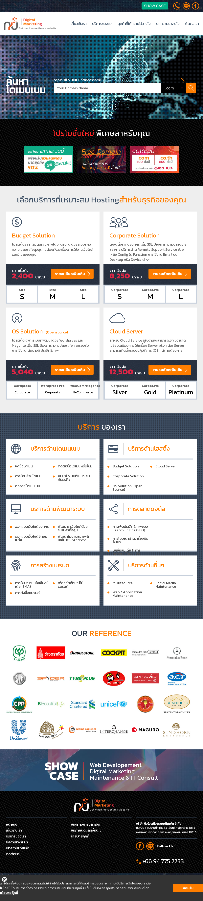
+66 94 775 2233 (163, 861)
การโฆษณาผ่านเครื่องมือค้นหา (130, 557)
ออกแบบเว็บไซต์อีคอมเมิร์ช (31, 555)
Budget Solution (126, 482)
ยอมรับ (188, 896)
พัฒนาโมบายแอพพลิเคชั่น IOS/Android (73, 555)
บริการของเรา (102, 23)
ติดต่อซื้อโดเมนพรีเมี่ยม (75, 482)
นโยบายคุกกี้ (80, 836)
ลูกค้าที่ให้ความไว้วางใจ (134, 23)
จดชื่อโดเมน (24, 482)
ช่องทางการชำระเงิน (85, 824)
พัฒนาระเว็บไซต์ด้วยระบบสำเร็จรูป (73, 545)
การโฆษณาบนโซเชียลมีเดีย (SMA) (32, 601)
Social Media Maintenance (165, 601)
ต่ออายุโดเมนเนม (27, 502)
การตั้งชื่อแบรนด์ (27, 609)
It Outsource (123, 599)
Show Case (155, 6)
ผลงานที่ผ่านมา (17, 842)
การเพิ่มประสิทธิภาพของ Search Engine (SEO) (130, 545)
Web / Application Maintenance (127, 610)
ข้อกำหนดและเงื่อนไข (86, 830)
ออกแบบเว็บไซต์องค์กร (32, 543)
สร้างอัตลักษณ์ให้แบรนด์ (70, 601)
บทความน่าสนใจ (168, 23)
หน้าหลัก (12, 824)
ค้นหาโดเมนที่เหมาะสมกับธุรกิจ (74, 494)
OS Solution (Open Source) (127, 504)
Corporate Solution (128, 492)
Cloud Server (165, 482)
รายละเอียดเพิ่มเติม (70, 290)
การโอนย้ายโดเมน (28, 492)
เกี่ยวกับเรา (79, 23)
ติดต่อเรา (192, 23)
